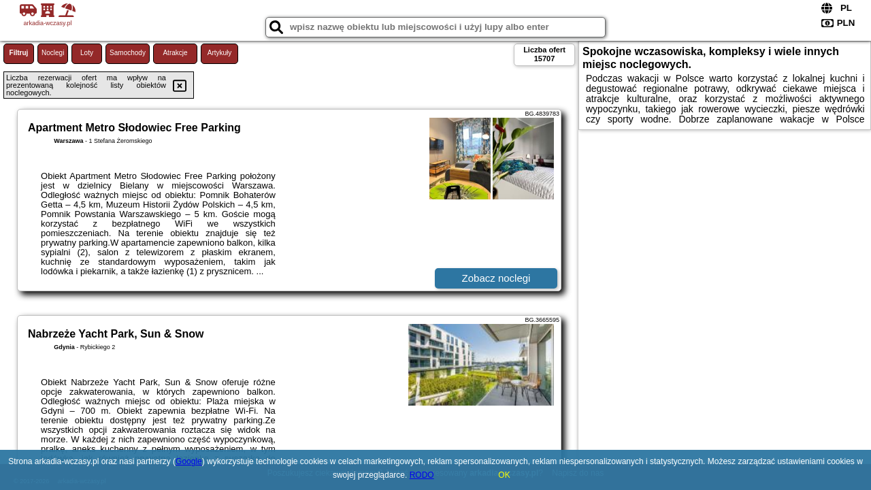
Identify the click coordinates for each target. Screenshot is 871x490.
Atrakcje (175, 52)
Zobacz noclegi (496, 278)
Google (189, 461)
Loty (86, 52)
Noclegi (53, 52)
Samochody (128, 52)
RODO (422, 475)
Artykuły (220, 52)
